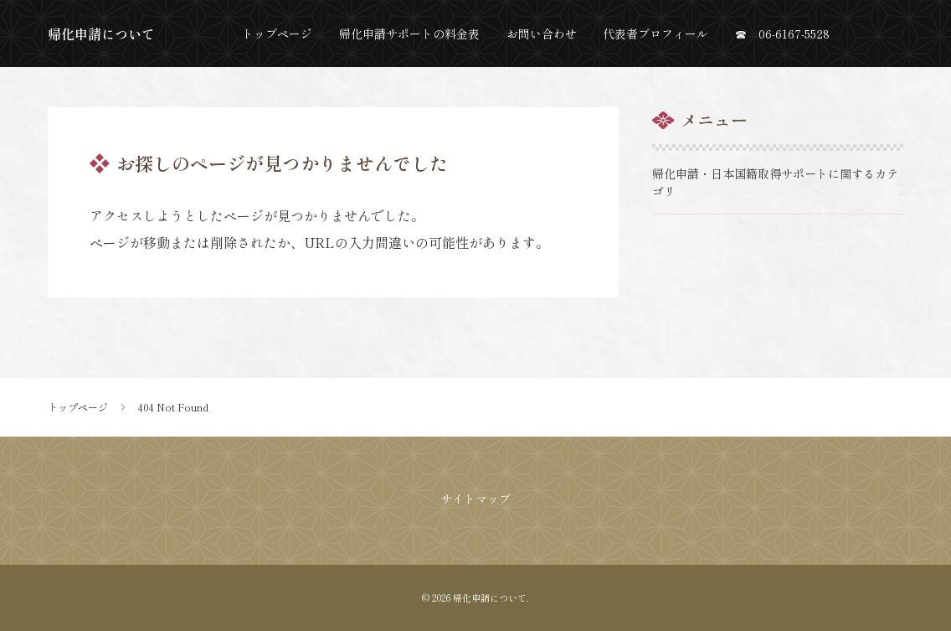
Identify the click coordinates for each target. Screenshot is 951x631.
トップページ (78, 407)
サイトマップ (475, 498)
